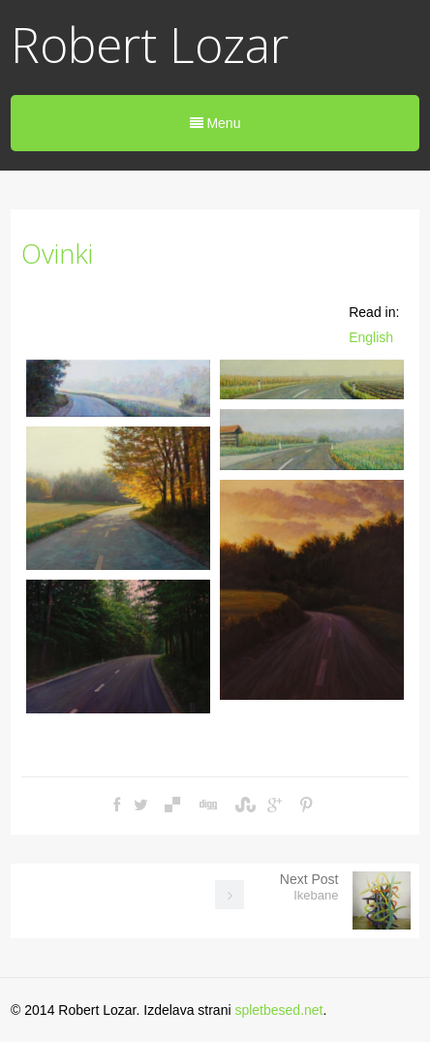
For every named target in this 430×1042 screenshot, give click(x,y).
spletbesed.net (278, 1010)
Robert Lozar (150, 45)
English (371, 337)
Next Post (309, 886)
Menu (215, 123)
